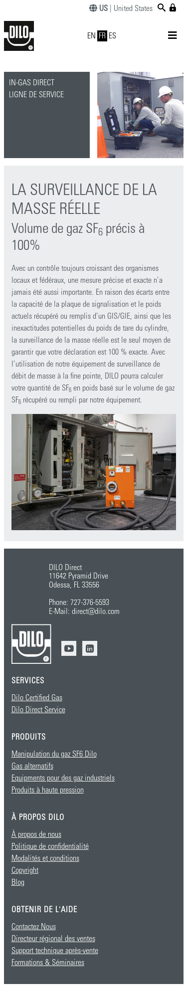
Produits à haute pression (47, 790)
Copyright (24, 870)
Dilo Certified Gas (36, 698)
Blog (17, 882)
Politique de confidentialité (50, 846)
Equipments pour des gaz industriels (63, 778)
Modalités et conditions (45, 858)
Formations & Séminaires (47, 963)
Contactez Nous (33, 927)
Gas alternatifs (32, 766)
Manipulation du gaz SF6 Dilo (54, 754)
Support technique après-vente (54, 951)
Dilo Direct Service (38, 710)
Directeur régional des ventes (53, 939)
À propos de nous (36, 834)
